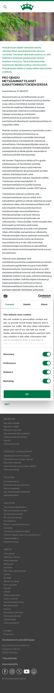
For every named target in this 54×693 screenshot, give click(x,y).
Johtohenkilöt (10, 619)
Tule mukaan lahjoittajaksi (15, 507)
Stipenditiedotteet (11, 495)
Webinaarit (8, 564)
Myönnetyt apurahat (13, 430)
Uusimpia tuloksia (11, 481)
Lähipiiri (7, 591)
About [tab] (44, 304)
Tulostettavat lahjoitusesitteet (17, 531)
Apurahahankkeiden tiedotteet (17, 433)
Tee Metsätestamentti (13, 514)
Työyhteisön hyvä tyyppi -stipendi (18, 459)
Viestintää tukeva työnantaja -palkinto (20, 466)
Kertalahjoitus (10, 521)
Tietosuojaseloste (11, 444)
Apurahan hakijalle (12, 423)
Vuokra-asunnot (11, 598)
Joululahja (8, 528)
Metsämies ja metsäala (13, 612)
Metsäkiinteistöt (11, 605)
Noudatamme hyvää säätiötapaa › (18, 639)
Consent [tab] (9, 304)
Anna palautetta (10, 664)
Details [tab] (27, 304)
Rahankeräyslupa (11, 541)
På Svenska (8, 634)
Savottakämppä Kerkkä (14, 602)
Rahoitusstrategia (11, 581)
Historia (7, 609)
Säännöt (7, 588)
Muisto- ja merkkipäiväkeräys (16, 524)
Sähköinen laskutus (12, 557)
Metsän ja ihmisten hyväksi (15, 510)
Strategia (7, 578)
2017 (7, 404)
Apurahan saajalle (11, 426)
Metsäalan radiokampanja (15, 571)
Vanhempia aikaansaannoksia (16, 485)
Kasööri (7, 440)
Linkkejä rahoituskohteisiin (15, 437)
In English (7, 630)
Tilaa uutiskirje (9, 658)
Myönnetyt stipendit (12, 462)
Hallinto (7, 574)
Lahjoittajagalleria (11, 538)
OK (27, 394)
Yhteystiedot (9, 553)
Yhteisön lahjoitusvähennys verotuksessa (22, 534)
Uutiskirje (8, 567)
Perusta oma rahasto (13, 517)
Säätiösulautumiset (12, 595)
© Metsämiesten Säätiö (13, 678)
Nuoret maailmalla (11, 488)
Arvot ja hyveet (10, 584)
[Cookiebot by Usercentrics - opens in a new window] (38, 296)
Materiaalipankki (11, 560)
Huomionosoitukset (12, 616)
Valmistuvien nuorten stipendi (17, 455)
